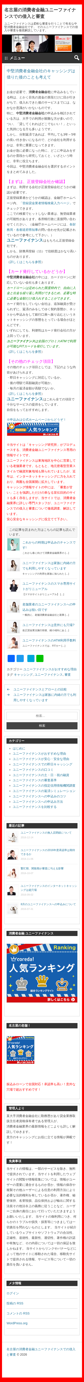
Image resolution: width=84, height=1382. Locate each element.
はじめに (19, 748)
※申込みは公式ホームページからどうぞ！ (36, 419)
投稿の (14, 1303)
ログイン (12, 1293)
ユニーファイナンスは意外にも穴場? (48, 625)
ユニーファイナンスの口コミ (33, 769)
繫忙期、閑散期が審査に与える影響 (42, 868)
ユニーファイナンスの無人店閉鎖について (46, 832)
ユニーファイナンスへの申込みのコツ (39, 796)
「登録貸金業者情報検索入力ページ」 (46, 203)
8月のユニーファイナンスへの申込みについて (48, 904)
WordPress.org (16, 1323)
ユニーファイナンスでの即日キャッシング (42, 764)
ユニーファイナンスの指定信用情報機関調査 (44, 785)
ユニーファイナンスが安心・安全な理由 (41, 759)
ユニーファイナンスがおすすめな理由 (50, 669)
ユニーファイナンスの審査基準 (35, 780)
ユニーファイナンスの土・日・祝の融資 (41, 775)
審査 (68, 674)
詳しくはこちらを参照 (25, 262)
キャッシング (23, 674)
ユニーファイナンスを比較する (35, 807)
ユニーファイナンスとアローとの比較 (40, 689)
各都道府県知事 (27, 229)
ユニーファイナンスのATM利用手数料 (49, 640)
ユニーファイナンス (25, 240)
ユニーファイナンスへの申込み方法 (38, 801)
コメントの (18, 1313)
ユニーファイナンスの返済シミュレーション (44, 791)
